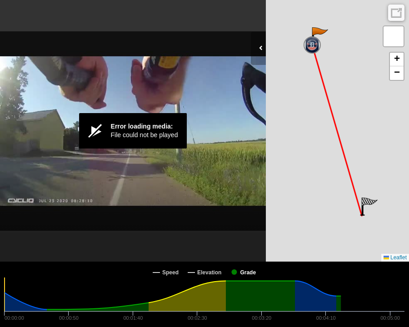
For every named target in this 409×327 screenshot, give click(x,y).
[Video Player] (133, 131)
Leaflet (395, 257)
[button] (319, 36)
